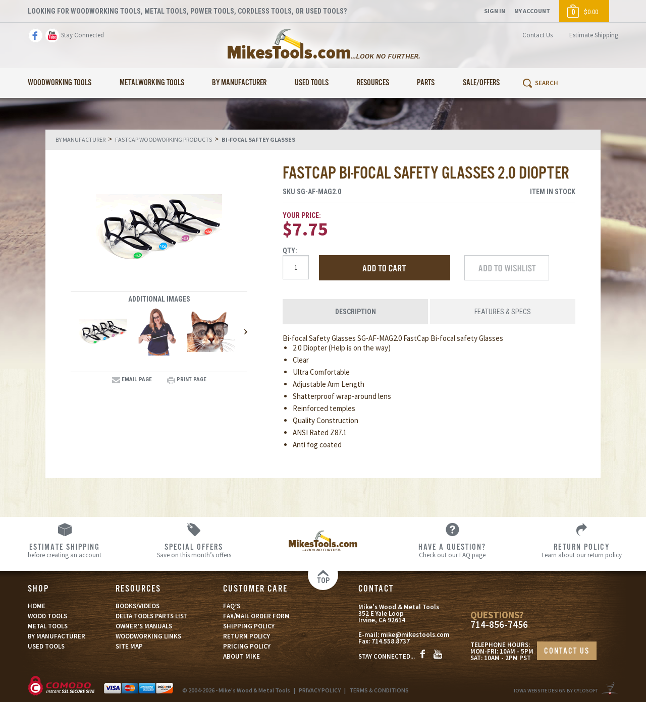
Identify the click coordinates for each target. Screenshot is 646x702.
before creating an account (64, 550)
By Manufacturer (239, 83)
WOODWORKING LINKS (148, 636)
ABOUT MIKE (241, 656)
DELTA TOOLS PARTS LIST (152, 616)
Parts (426, 83)
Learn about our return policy (581, 550)
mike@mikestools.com (415, 634)
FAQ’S (231, 606)
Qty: (290, 251)
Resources (373, 83)
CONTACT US (566, 651)
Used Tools (312, 83)
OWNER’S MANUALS (144, 626)
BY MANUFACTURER (56, 636)
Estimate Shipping (593, 35)
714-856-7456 (499, 624)
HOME (36, 606)
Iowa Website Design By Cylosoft (556, 690)
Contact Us (537, 35)
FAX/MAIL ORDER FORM (256, 616)
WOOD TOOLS (47, 616)
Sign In (494, 11)
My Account (532, 11)
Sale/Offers (481, 83)
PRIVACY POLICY (320, 690)
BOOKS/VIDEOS (137, 606)
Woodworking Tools (59, 83)
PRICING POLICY (247, 646)
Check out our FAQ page (452, 550)
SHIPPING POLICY (249, 626)
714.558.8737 (390, 641)
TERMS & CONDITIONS (379, 690)
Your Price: (302, 215)
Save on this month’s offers (193, 550)
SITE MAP (129, 646)
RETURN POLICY (246, 636)
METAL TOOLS (48, 626)
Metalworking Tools (152, 83)
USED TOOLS (46, 646)
